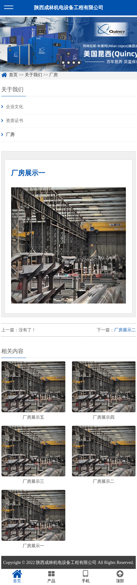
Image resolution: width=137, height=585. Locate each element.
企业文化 (14, 106)
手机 (86, 576)
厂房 (53, 74)
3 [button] (68, 64)
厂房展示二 (125, 330)
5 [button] (79, 64)
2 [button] (63, 64)
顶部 (120, 576)
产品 (51, 576)
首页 (13, 74)
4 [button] (74, 64)
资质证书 (14, 120)
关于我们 (33, 74)
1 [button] (58, 64)
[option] (68, 45)
